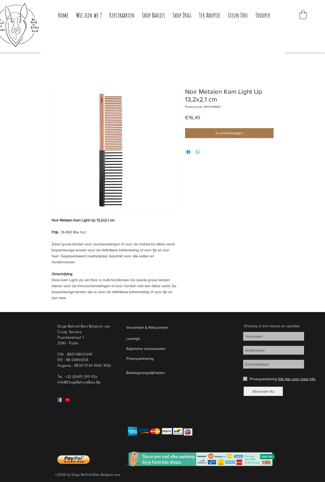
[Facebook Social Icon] (59, 399)
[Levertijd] (159, 338)
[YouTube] (67, 399)
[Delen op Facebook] (188, 152)
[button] (303, 14)
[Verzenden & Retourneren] (159, 327)
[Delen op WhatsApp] (198, 152)
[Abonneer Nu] (263, 391)
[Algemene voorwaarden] (159, 348)
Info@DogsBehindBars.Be (79, 382)
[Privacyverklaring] (159, 358)
